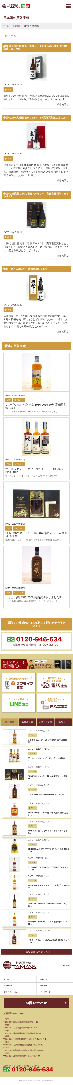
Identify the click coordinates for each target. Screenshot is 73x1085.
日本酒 (8, 89)
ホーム (6, 26)
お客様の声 (8, 982)
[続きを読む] (63, 104)
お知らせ (43, 976)
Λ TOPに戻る (64, 962)
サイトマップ (45, 988)
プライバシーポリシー (12, 988)
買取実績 (16, 26)
